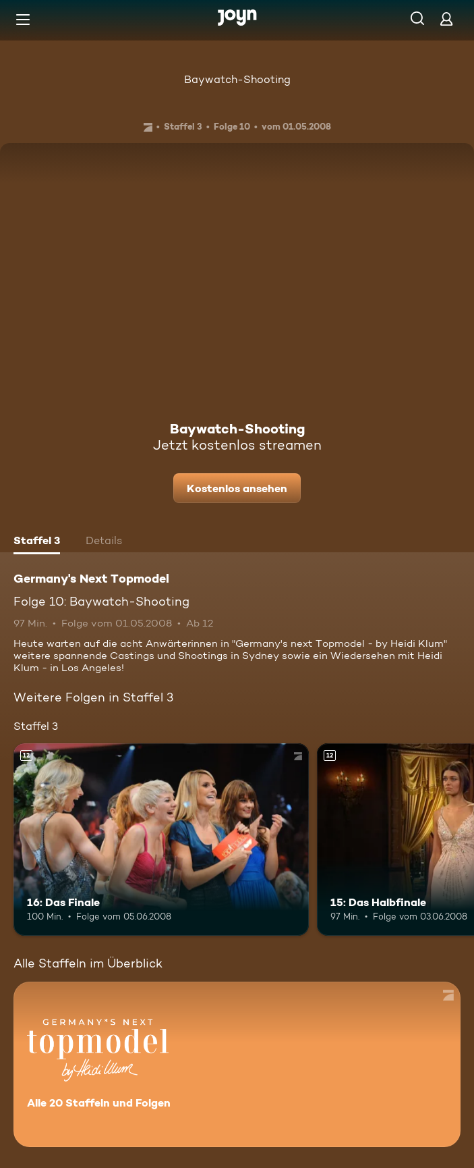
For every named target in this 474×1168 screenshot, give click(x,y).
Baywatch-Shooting (237, 79)
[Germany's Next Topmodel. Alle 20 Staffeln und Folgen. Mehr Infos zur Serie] (237, 1064)
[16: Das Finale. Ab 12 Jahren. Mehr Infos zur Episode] (161, 839)
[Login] (446, 18)
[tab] (37, 542)
